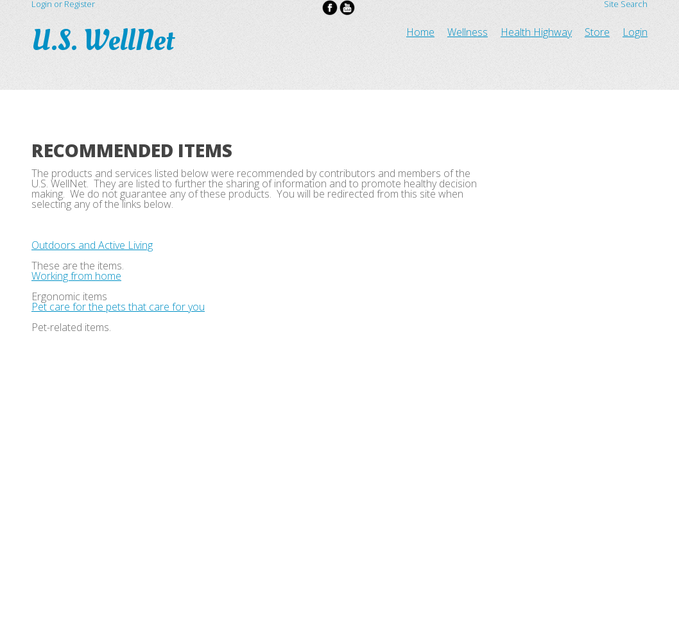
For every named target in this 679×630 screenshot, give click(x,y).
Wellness (467, 32)
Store (597, 32)
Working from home (76, 276)
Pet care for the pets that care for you (118, 307)
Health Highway (536, 32)
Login (635, 32)
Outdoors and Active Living (92, 245)
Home (420, 32)
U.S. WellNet (105, 40)
